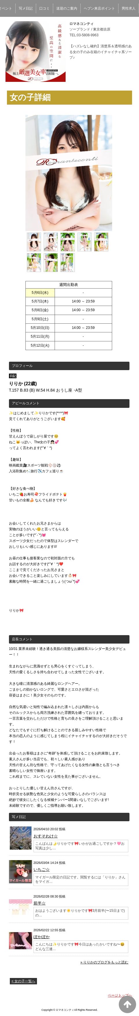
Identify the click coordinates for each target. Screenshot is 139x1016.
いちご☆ (42, 869)
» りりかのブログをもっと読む (104, 962)
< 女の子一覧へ (23, 981)
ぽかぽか (42, 936)
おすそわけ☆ (46, 836)
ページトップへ (120, 995)
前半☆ (40, 903)
